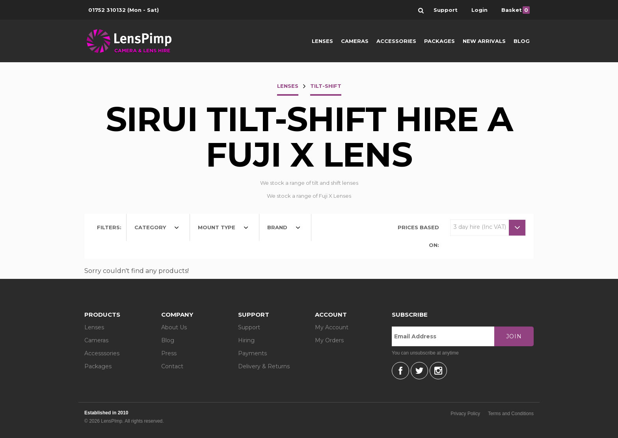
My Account (331, 327)
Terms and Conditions (511, 413)
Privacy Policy (465, 413)
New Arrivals (484, 41)
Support (249, 327)
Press (169, 353)
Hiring (246, 340)
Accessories (396, 41)
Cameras (355, 41)
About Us (174, 327)
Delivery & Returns (264, 366)
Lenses (322, 41)
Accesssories (101, 353)
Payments (252, 353)
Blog (522, 41)
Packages (439, 41)
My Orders (329, 340)
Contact (172, 366)
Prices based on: (418, 236)
